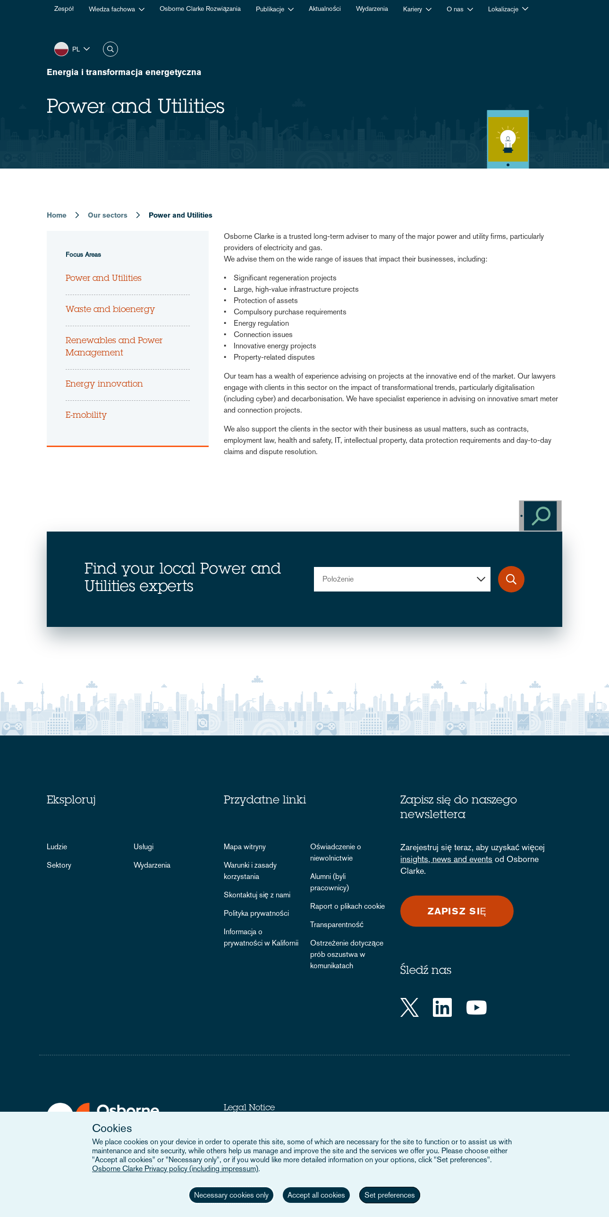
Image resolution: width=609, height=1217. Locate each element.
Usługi (143, 846)
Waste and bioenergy (110, 310)
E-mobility (86, 416)
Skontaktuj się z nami (257, 894)
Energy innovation (104, 384)
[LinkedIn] (442, 1007)
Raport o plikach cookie (347, 906)
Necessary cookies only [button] (231, 1195)
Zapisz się (457, 911)
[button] (72, 49)
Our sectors (107, 215)
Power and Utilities (104, 279)
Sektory (59, 865)
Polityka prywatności (256, 913)
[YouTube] (476, 1007)
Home (57, 215)
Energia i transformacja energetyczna (124, 72)
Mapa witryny (245, 846)
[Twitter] (409, 1007)
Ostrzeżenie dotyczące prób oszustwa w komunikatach (346, 954)
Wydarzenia (152, 865)
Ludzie (57, 846)
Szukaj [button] (110, 49)
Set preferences (389, 1195)
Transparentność (337, 924)
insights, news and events (446, 859)
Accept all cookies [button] (316, 1195)
